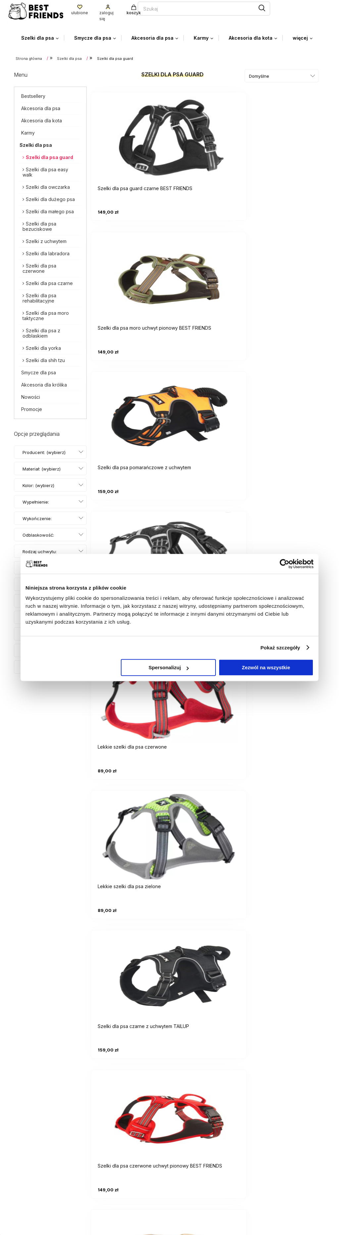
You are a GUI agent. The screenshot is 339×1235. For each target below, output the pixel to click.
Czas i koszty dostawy (280, 1135)
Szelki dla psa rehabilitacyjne (39, 296)
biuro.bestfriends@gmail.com (48, 1158)
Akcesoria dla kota (41, 118)
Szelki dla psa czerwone (39, 266)
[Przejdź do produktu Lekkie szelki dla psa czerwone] (209, 272)
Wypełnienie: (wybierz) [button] (36, 506)
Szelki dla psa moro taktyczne (46, 313)
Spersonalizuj (169, 667)
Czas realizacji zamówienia (285, 1145)
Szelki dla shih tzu (45, 358)
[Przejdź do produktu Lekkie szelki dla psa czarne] (129, 272)
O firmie (262, 1199)
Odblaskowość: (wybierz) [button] (38, 539)
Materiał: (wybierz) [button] (42, 467)
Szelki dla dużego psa (50, 197)
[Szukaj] (187, 7)
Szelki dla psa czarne (49, 281)
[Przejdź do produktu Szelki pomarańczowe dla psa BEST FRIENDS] (288, 548)
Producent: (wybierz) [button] (44, 450)
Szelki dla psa (36, 143)
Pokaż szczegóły (280, 647)
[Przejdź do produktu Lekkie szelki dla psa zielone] (288, 272)
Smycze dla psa (38, 370)
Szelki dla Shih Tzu (196, 1043)
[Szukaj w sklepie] (123, 7)
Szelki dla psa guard (49, 155)
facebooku (72, 1179)
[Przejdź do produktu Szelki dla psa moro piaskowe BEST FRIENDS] (288, 410)
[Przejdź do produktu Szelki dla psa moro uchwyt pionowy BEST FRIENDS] (209, 134)
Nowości (30, 395)
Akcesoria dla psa (40, 106)
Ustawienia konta (195, 1135)
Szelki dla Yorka (157, 1043)
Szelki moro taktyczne (286, 1036)
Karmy (28, 131)
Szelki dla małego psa (50, 209)
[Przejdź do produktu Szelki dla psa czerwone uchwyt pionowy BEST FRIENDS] (209, 410)
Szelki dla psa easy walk (45, 170)
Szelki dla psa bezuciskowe (39, 224)
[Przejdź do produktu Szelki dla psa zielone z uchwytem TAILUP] (209, 548)
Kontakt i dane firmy (277, 1179)
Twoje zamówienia (197, 1126)
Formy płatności (272, 1126)
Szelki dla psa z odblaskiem (41, 331)
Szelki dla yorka (43, 346)
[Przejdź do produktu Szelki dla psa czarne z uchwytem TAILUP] (129, 410)
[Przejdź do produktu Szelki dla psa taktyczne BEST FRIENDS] (129, 548)
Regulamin (187, 1189)
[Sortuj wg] (281, 74)
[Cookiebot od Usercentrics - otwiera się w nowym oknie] (285, 564)
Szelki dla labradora (48, 251)
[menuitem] (42, 36)
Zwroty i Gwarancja (198, 1199)
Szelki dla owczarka (48, 185)
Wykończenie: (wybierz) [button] (37, 523)
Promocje (31, 407)
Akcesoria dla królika (44, 383)
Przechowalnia (193, 1145)
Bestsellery (33, 94)
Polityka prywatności (200, 1179)
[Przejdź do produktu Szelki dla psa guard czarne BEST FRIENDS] (129, 134)
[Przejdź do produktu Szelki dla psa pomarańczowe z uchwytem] (288, 134)
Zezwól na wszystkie (266, 667)
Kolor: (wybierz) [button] (38, 483)
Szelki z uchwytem (46, 239)
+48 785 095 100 (35, 1169)
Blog (258, 1189)
